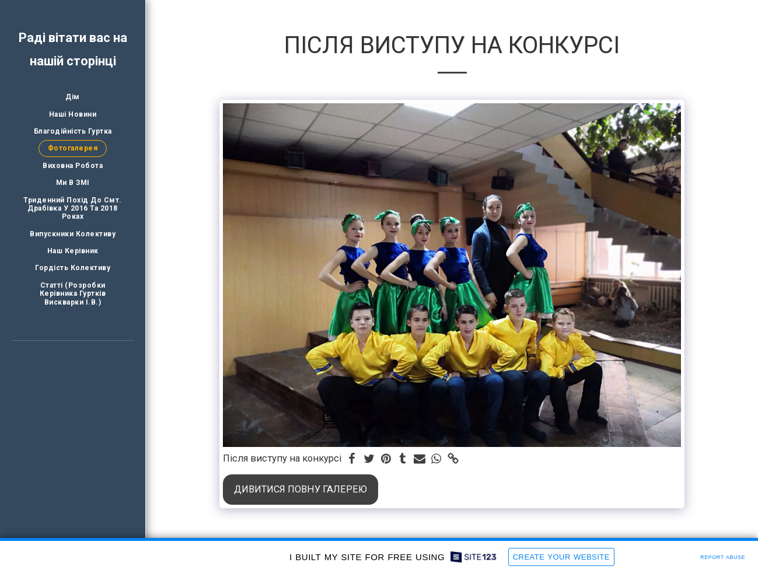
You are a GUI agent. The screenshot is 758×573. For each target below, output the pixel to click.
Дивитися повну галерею (300, 489)
